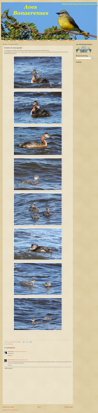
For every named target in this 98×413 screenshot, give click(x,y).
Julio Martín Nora (11, 359)
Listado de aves (62, 40)
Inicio (39, 407)
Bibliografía (21, 40)
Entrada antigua (68, 407)
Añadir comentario (8, 368)
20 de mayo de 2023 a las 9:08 (22, 359)
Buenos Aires (13, 40)
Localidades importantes (31, 40)
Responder (10, 355)
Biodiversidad (71, 40)
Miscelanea (10, 344)
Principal (6, 40)
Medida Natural (53, 40)
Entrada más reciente (8, 407)
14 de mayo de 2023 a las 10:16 (20, 351)
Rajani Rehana (11, 351)
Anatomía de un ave (43, 40)
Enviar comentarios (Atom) (13, 410)
